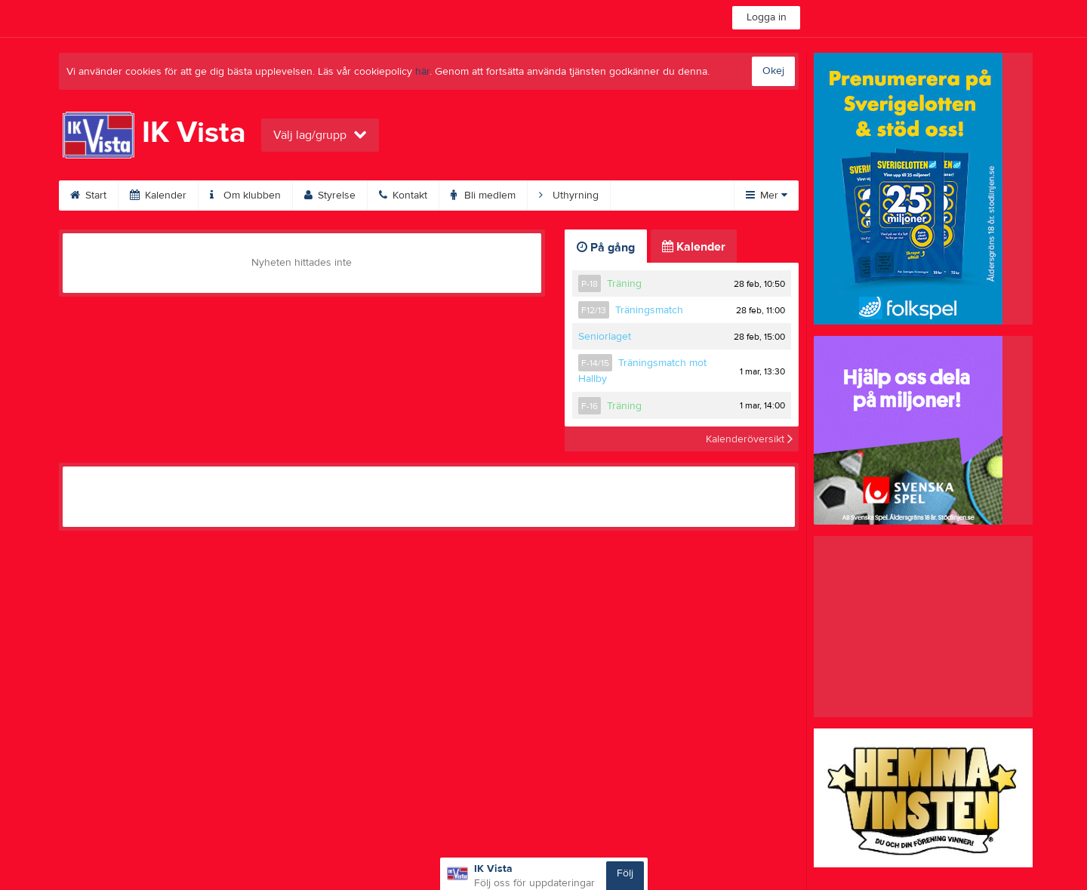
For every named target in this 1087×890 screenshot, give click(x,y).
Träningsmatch (649, 310)
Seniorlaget (604, 336)
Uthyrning (569, 195)
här (422, 72)
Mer (766, 195)
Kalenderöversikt (749, 438)
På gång (606, 247)
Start (88, 195)
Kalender (158, 195)
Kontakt (403, 195)
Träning (624, 284)
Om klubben (245, 195)
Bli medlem (483, 195)
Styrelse (330, 195)
